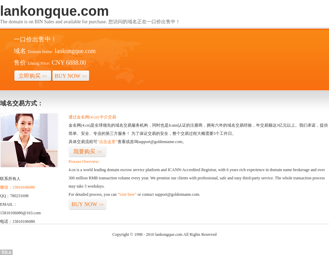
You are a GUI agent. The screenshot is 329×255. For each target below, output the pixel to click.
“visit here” (127, 194)
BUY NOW (71, 76)
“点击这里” (107, 141)
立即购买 (33, 76)
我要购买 (87, 151)
